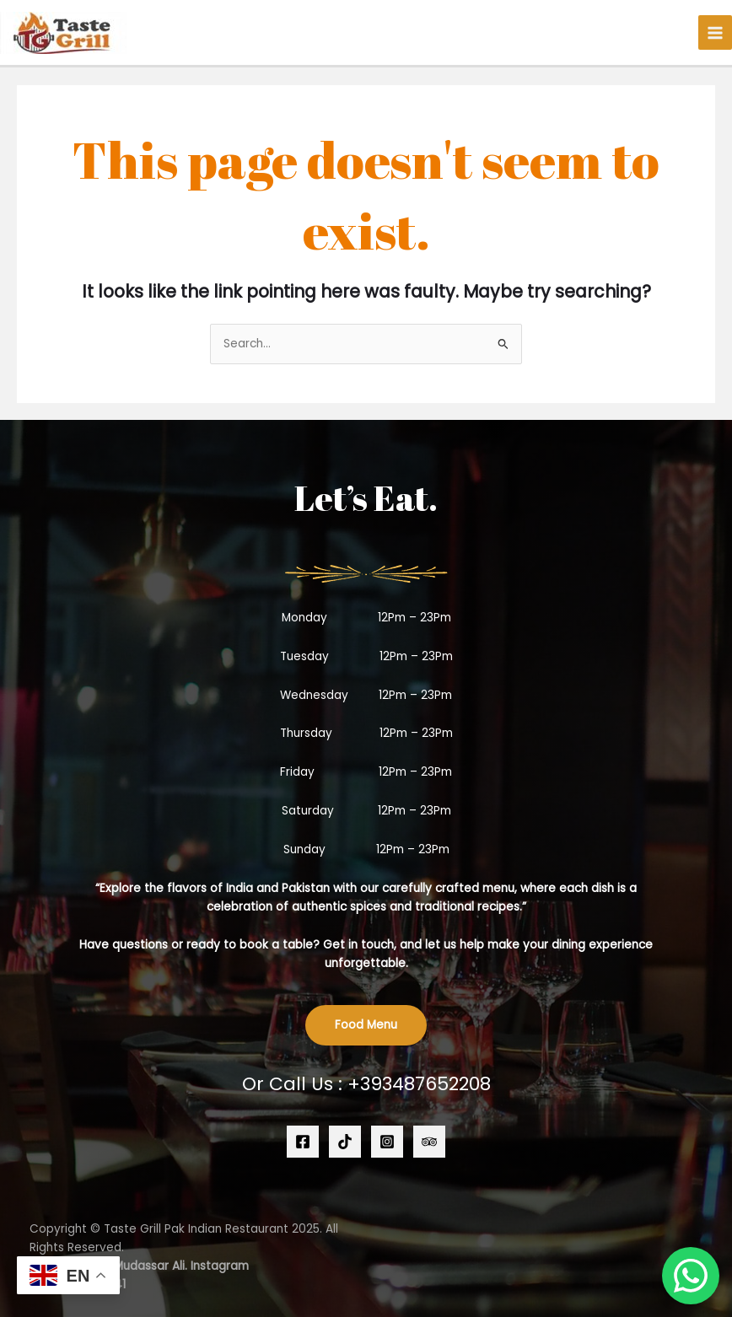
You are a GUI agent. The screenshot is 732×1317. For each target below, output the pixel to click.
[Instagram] (387, 1142)
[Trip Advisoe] (429, 1142)
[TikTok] (345, 1142)
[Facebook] (303, 1142)
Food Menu (366, 1025)
